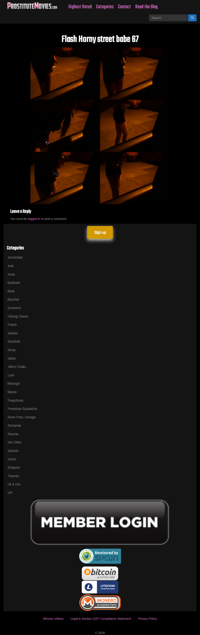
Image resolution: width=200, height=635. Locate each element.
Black (11, 290)
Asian (11, 274)
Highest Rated (80, 7)
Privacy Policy (147, 618)
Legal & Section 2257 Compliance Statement (100, 618)
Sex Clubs (14, 442)
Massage (14, 383)
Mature (12, 391)
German (13, 332)
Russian (13, 433)
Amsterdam (15, 257)
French (12, 324)
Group (12, 349)
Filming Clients (18, 316)
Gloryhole (14, 341)
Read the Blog (146, 7)
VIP (10, 492)
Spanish (13, 450)
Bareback (14, 282)
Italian (12, 358)
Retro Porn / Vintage (22, 416)
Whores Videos (53, 618)
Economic (14, 307)
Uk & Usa (14, 484)
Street (12, 459)
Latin (11, 374)
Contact (124, 7)
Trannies (13, 475)
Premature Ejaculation (22, 408)
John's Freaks (17, 366)
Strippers (14, 467)
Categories (105, 7)
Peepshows (15, 400)
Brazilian (13, 299)
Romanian (14, 425)
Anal (10, 265)
